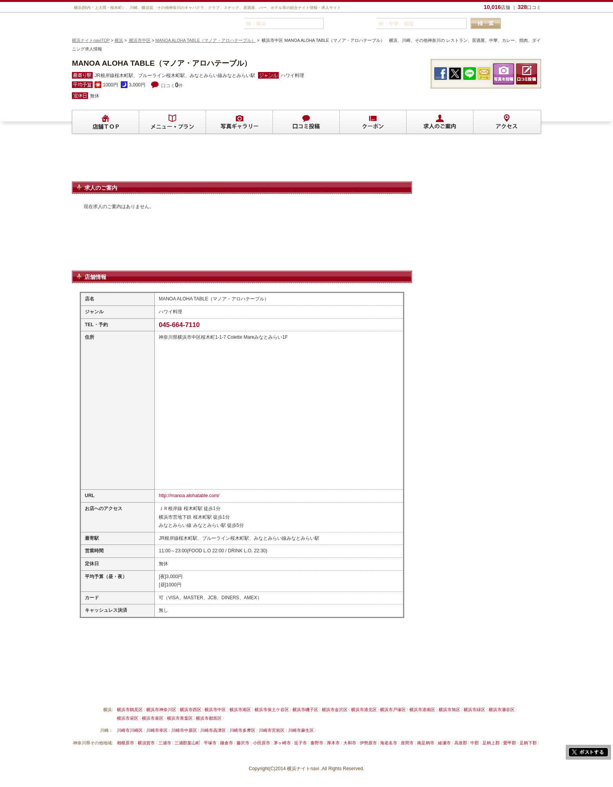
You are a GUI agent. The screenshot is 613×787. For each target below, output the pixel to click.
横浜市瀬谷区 (501, 709)
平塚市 (210, 742)
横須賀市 (146, 742)
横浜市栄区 (127, 718)
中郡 (474, 742)
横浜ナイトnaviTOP (91, 40)
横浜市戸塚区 (393, 709)
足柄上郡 (491, 742)
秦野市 (316, 742)
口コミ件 (172, 85)
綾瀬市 (444, 742)
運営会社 (319, 691)
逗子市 (300, 742)
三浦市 (164, 742)
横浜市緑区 (474, 709)
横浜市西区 (190, 709)
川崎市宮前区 (272, 730)
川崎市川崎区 (130, 730)
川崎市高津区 (213, 730)
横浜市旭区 (449, 709)
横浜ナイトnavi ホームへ (364, 691)
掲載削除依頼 (161, 691)
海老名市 (388, 742)
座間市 (407, 742)
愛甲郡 (509, 742)
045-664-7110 (179, 325)
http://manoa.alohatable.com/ (189, 495)
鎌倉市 (226, 742)
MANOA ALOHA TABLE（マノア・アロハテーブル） (206, 40)
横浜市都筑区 (209, 718)
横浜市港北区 (364, 709)
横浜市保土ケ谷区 (272, 709)
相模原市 (125, 742)
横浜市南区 (240, 709)
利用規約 (235, 691)
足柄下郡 (528, 742)
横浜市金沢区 (335, 709)
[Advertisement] (242, 161)
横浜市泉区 (152, 718)
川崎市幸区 (157, 730)
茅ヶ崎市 (282, 742)
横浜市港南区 (422, 709)
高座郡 (460, 742)
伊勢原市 (368, 742)
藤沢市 (243, 742)
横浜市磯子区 (305, 709)
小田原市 (261, 742)
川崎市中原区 (184, 730)
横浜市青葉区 (180, 718)
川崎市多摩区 (242, 730)
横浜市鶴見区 (130, 709)
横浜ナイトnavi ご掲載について (105, 691)
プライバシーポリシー (277, 691)
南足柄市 (425, 742)
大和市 (349, 742)
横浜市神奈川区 (161, 709)
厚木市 (333, 742)
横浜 (119, 40)
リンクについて (201, 691)
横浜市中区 (139, 40)
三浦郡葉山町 (187, 742)
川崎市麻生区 (301, 730)
